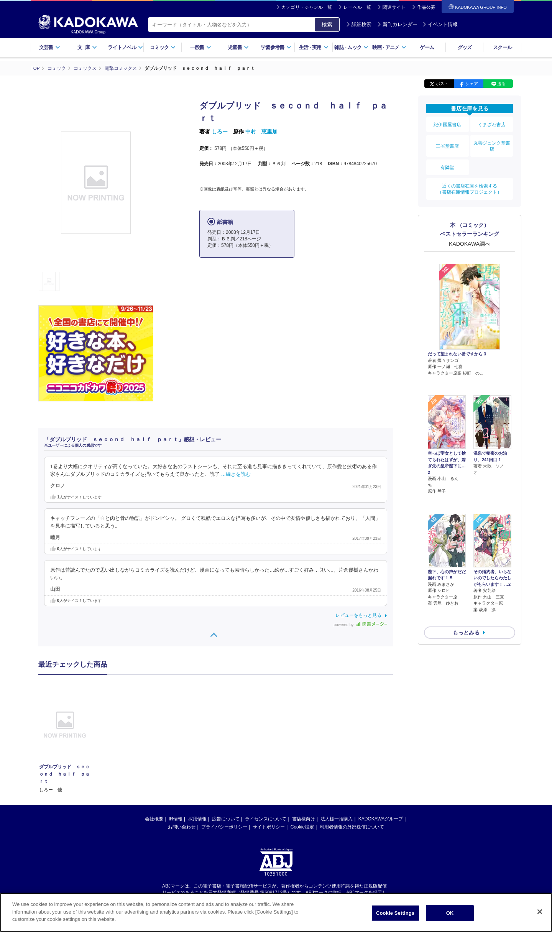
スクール (502, 47)
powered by (360, 625)
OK (450, 916)
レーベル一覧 (357, 7)
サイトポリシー (269, 826)
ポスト (442, 83)
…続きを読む (236, 474)
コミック (163, 47)
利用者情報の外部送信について (352, 826)
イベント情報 (440, 24)
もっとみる (466, 581)
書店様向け (303, 818)
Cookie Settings (395, 916)
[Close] (539, 914)
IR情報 (175, 818)
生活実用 (314, 47)
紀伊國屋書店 (447, 123)
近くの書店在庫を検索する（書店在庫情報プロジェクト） (469, 180)
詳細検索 (358, 24)
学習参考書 (276, 47)
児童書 (238, 47)
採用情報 (197, 818)
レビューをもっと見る (358, 615)
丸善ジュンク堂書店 (491, 142)
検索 (327, 24)
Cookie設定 (302, 826)
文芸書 (49, 47)
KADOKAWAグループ (380, 818)
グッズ (465, 47)
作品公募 (426, 7)
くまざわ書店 (492, 123)
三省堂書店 (447, 142)
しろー (220, 131)
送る (501, 83)
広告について (226, 818)
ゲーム (427, 47)
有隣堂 (447, 161)
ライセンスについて (265, 818)
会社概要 (154, 818)
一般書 (200, 47)
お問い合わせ (182, 826)
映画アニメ (389, 47)
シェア (471, 83)
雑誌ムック (351, 47)
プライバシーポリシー (224, 826)
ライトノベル (125, 47)
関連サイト (394, 7)
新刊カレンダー (397, 24)
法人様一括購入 (336, 818)
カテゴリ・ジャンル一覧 (306, 7)
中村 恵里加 (261, 131)
